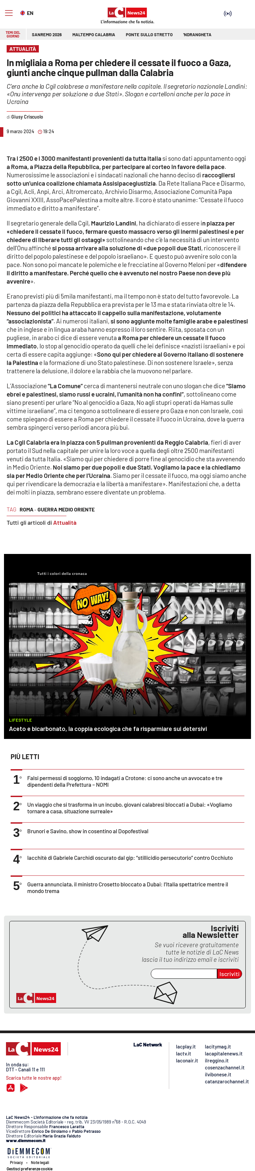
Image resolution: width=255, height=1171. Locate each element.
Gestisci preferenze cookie (29, 1168)
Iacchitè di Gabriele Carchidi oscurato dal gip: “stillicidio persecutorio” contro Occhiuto (130, 857)
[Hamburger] (9, 13)
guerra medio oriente (66, 509)
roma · (28, 509)
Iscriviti (229, 973)
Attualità (64, 522)
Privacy (16, 1162)
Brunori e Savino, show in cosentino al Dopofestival (87, 831)
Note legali (40, 1162)
